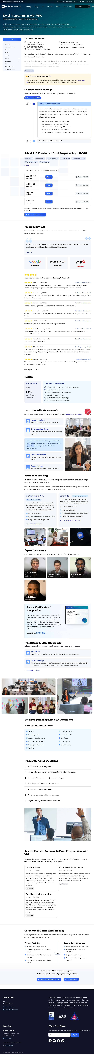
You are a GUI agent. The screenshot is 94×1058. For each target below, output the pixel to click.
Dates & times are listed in (34, 170)
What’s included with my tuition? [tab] (38, 789)
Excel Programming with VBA (83, 347)
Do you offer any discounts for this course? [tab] (42, 800)
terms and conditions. (33, 670)
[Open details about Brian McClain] (35, 567)
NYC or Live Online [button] (31, 19)
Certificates (67, 6)
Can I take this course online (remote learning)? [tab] (44, 778)
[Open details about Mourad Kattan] (57, 567)
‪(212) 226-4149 (71, 979)
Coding (28, 6)
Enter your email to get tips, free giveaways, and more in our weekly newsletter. (69, 1030)
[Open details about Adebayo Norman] (80, 567)
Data (58, 6)
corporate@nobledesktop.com (49, 979)
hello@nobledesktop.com (10, 1010)
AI (43, 6)
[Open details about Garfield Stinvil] (35, 590)
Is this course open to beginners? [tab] (38, 766)
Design (36, 6)
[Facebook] (58, 1041)
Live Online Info (8, 1045)
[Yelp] (50, 1041)
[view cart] (82, 2)
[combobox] (82, 6)
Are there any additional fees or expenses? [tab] (42, 795)
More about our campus (34, 524)
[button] (33, 47)
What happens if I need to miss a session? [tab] (41, 783)
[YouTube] (54, 1041)
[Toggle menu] (93, 6)
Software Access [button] (31, 162)
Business (50, 6)
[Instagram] (62, 1041)
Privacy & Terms (19, 1052)
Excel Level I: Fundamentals (83, 359)
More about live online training (70, 520)
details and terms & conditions (73, 414)
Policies (26, 165)
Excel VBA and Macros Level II (83, 293)
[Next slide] (89, 238)
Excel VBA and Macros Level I (83, 282)
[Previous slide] (86, 238)
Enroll (12, 39)
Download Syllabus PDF (32, 98)
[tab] (57, 177)
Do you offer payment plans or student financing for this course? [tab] (50, 772)
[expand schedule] (82, 177)
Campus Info (7, 1038)
